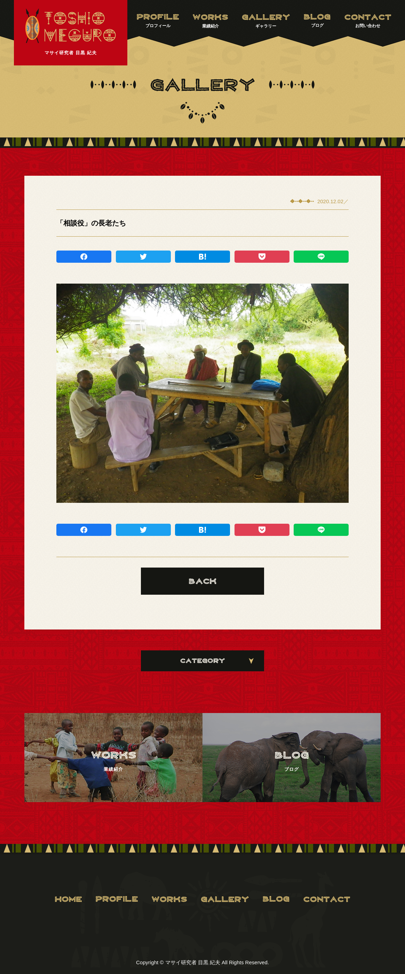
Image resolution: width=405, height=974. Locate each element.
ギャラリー (266, 21)
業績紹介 (210, 21)
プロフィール (158, 21)
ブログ (317, 20)
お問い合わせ (367, 21)
